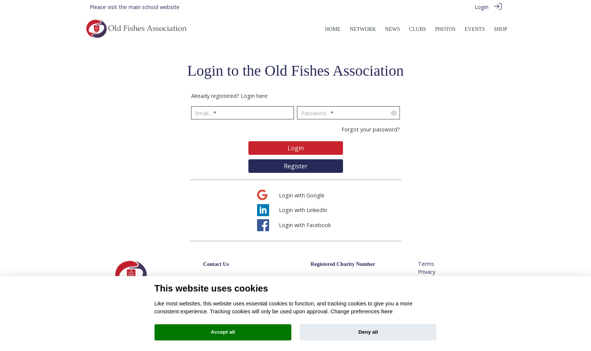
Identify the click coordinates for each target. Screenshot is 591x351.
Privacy (426, 271)
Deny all (368, 332)
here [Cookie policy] (386, 311)
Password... (315, 113)
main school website (154, 7)
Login (481, 7)
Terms (426, 263)
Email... (203, 113)
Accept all (223, 332)
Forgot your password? (370, 129)
